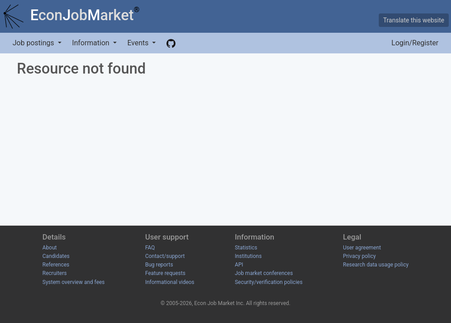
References (56, 265)
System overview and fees (74, 282)
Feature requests (165, 273)
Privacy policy (359, 256)
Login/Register (414, 43)
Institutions (248, 256)
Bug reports (159, 265)
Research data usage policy (375, 265)
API (239, 265)
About (50, 247)
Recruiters (55, 273)
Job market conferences (264, 273)
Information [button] (91, 43)
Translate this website (413, 20)
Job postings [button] (34, 43)
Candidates (56, 256)
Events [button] (138, 43)
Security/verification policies (268, 282)
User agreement (362, 247)
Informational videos (169, 282)
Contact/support (164, 256)
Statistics (246, 247)
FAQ (150, 247)
